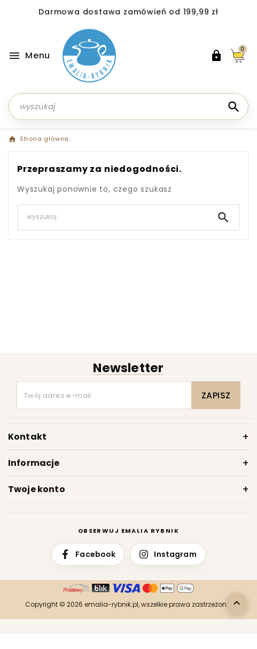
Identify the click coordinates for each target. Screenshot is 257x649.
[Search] (233, 107)
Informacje (34, 463)
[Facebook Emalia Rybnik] (87, 554)
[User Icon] (216, 55)
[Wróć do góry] (236, 603)
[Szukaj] (128, 106)
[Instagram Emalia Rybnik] (167, 554)
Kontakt (27, 437)
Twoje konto (36, 489)
